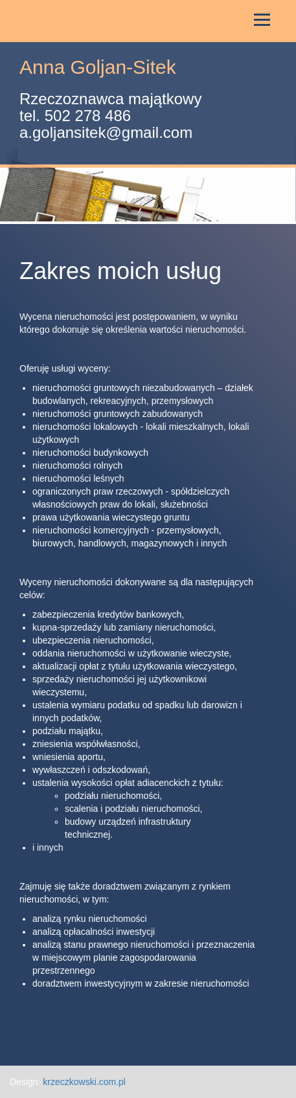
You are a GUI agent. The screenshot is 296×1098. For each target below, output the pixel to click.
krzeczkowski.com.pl (84, 1082)
